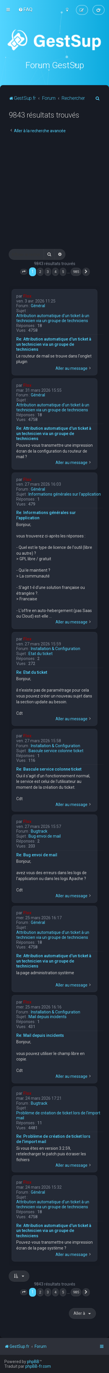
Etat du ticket (40, 653)
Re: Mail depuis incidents (40, 1035)
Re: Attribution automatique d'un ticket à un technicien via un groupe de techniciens (53, 344)
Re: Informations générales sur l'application (46, 515)
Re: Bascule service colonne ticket (48, 769)
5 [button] (63, 271)
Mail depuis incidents (47, 1016)
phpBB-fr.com (38, 1366)
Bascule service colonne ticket (55, 750)
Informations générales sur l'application (64, 494)
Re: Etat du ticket (31, 672)
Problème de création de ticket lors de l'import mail (58, 1115)
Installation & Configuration (55, 648)
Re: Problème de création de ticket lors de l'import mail (53, 1139)
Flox (27, 296)
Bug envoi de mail (44, 836)
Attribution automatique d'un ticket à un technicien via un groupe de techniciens (52, 318)
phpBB (33, 1361)
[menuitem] (25, 9)
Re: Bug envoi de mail (36, 855)
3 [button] (48, 271)
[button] (24, 272)
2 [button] (40, 271)
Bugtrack (39, 831)
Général (38, 305)
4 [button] (55, 271)
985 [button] (76, 271)
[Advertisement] (54, 191)
